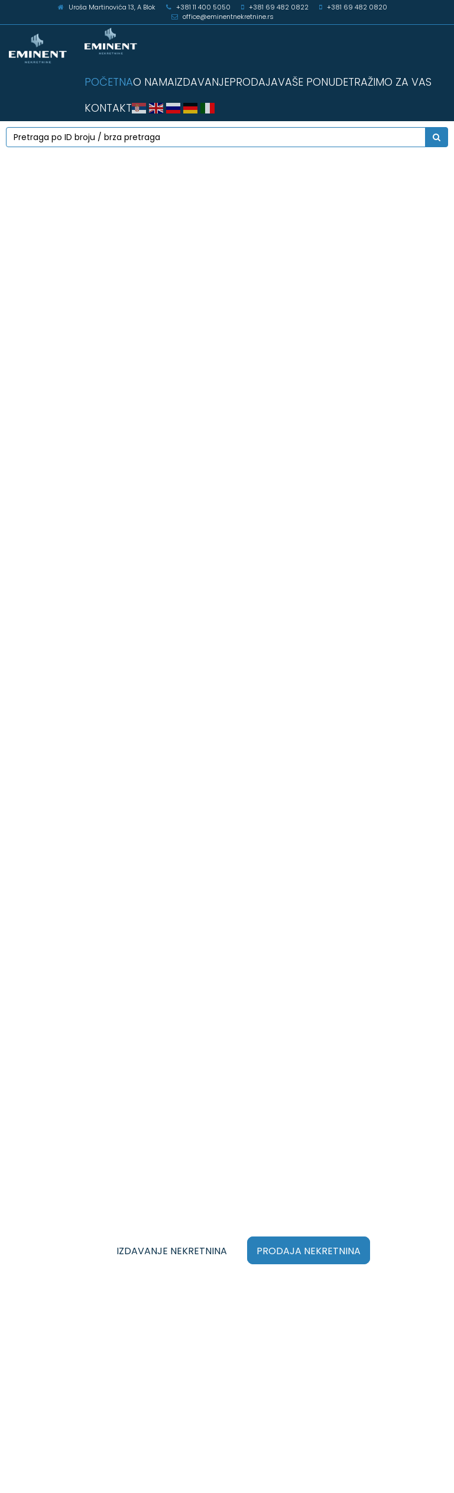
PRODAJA (253, 81)
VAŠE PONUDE (313, 81)
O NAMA (153, 81)
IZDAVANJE (201, 81)
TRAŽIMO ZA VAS (390, 81)
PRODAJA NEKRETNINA (309, 1251)
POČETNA (109, 81)
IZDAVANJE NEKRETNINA (171, 1251)
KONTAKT (108, 107)
